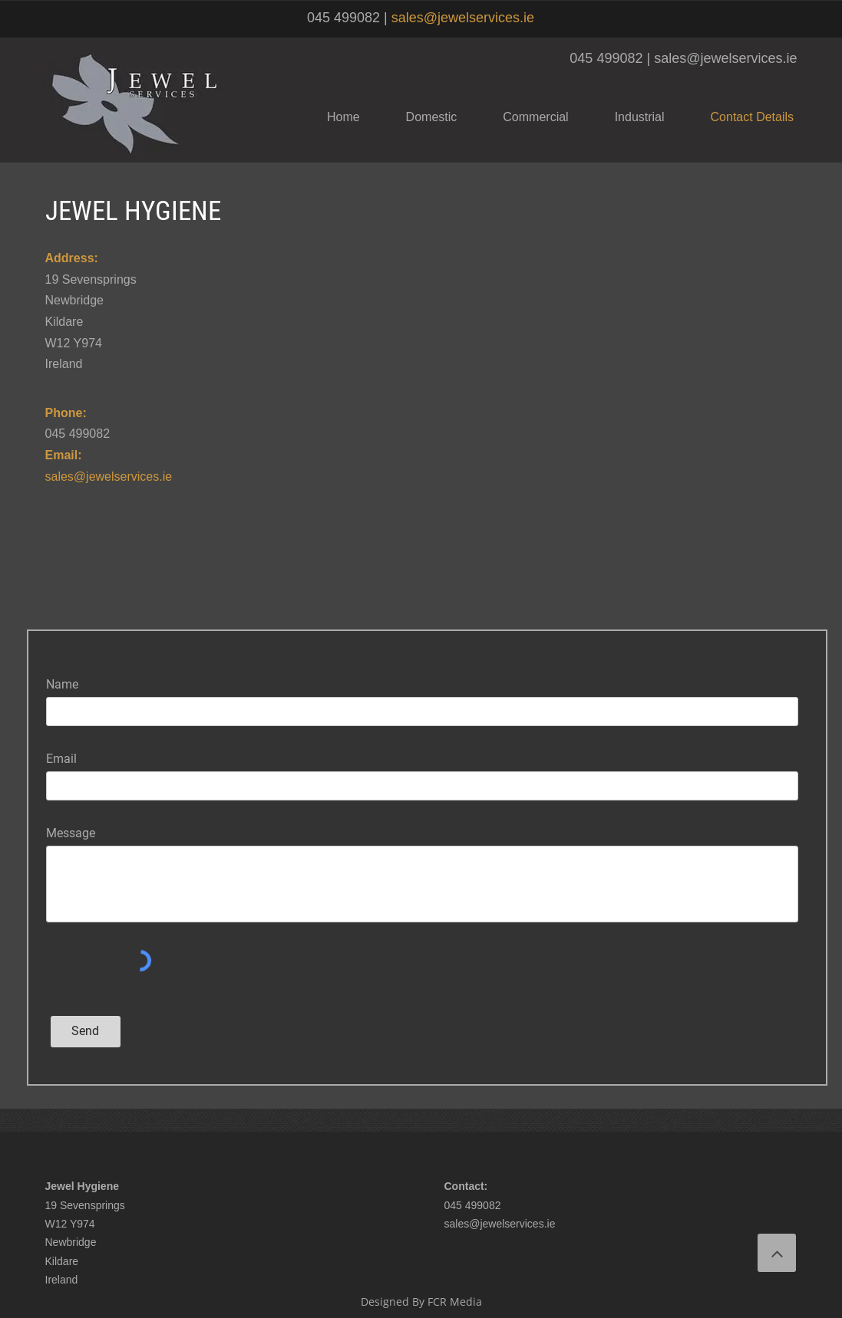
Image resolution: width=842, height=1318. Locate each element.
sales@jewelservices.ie (462, 17)
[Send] (86, 1031)
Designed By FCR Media (421, 1301)
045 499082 (472, 1205)
